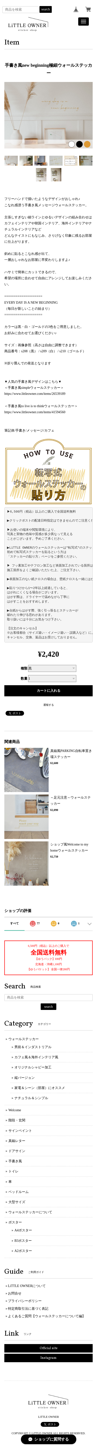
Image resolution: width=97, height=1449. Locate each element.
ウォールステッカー (23, 1039)
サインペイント (20, 1131)
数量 (24, 678)
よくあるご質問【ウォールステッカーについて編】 (46, 1316)
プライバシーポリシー (25, 1301)
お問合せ (14, 1293)
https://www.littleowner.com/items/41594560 (34, 412)
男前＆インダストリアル (33, 1047)
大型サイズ (16, 1202)
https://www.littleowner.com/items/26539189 (34, 394)
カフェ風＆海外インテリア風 (36, 1057)
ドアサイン (16, 1151)
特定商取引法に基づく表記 (28, 1308)
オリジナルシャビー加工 (33, 1067)
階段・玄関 (16, 1120)
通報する (48, 704)
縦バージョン (24, 1078)
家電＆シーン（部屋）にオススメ (39, 1088)
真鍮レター (16, 1141)
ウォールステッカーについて (30, 1212)
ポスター (15, 1222)
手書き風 (15, 1161)
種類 (24, 668)
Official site (49, 1348)
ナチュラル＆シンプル (31, 1098)
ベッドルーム (18, 1192)
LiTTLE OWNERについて (27, 1286)
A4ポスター (23, 1230)
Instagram (48, 1358)
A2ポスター (23, 1251)
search (45, 9)
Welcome (14, 1110)
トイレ (13, 1171)
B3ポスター (23, 1241)
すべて (14, 923)
